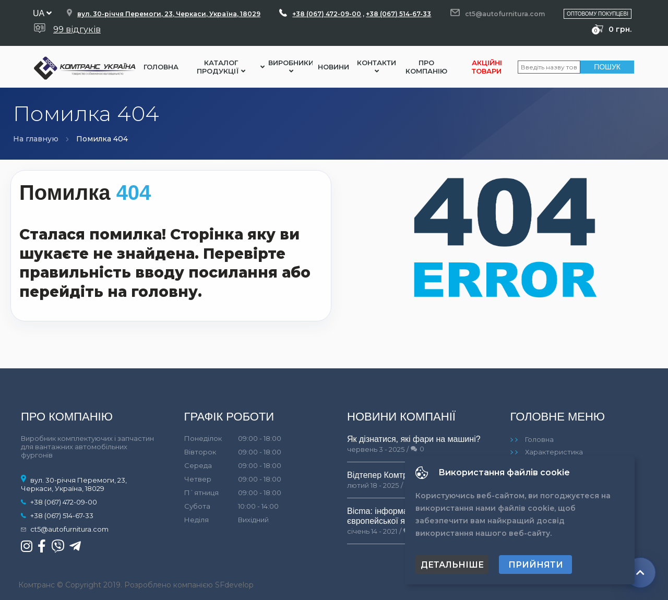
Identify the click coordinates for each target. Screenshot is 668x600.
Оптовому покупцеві (597, 14)
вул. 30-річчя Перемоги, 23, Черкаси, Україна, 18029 (168, 14)
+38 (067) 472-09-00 (326, 14)
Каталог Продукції (221, 66)
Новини (333, 67)
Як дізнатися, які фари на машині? (414, 439)
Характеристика (554, 452)
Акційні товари (487, 66)
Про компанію (426, 66)
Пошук (607, 67)
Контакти (376, 66)
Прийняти (535, 565)
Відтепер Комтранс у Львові (401, 475)
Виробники (291, 66)
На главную (35, 138)
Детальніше (452, 565)
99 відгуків (77, 29)
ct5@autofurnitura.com (505, 14)
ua (42, 13)
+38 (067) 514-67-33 (398, 14)
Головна (161, 67)
